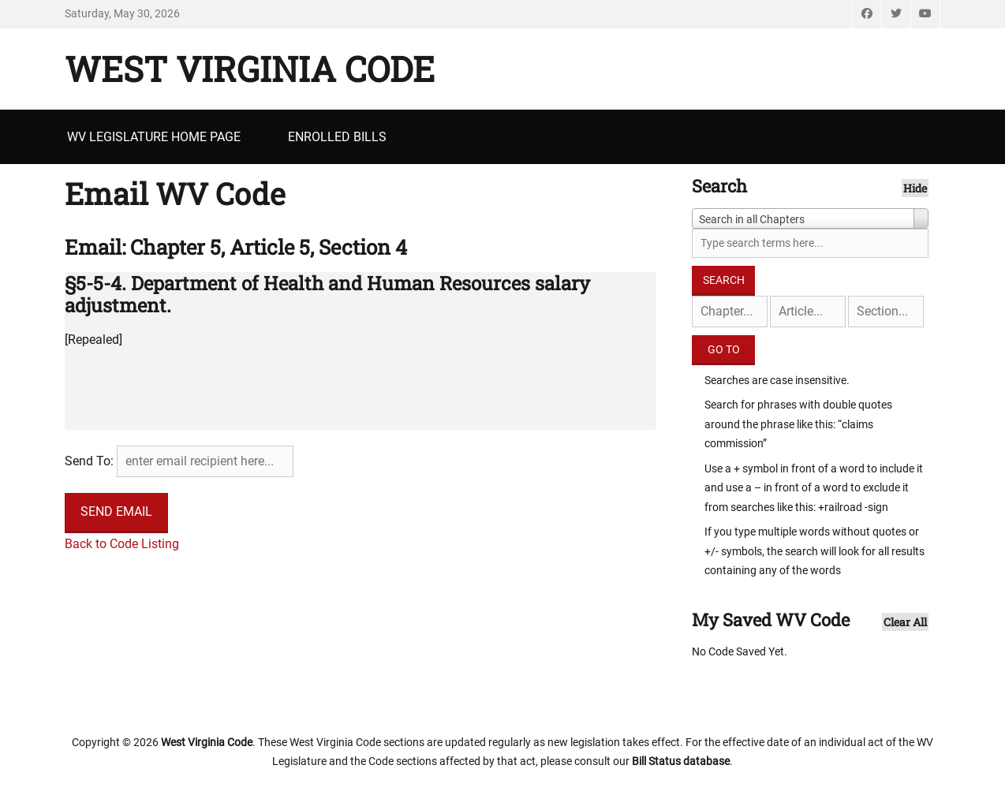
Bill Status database (681, 761)
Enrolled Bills (337, 136)
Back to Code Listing (122, 543)
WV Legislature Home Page (154, 136)
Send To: (89, 460)
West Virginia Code (250, 68)
